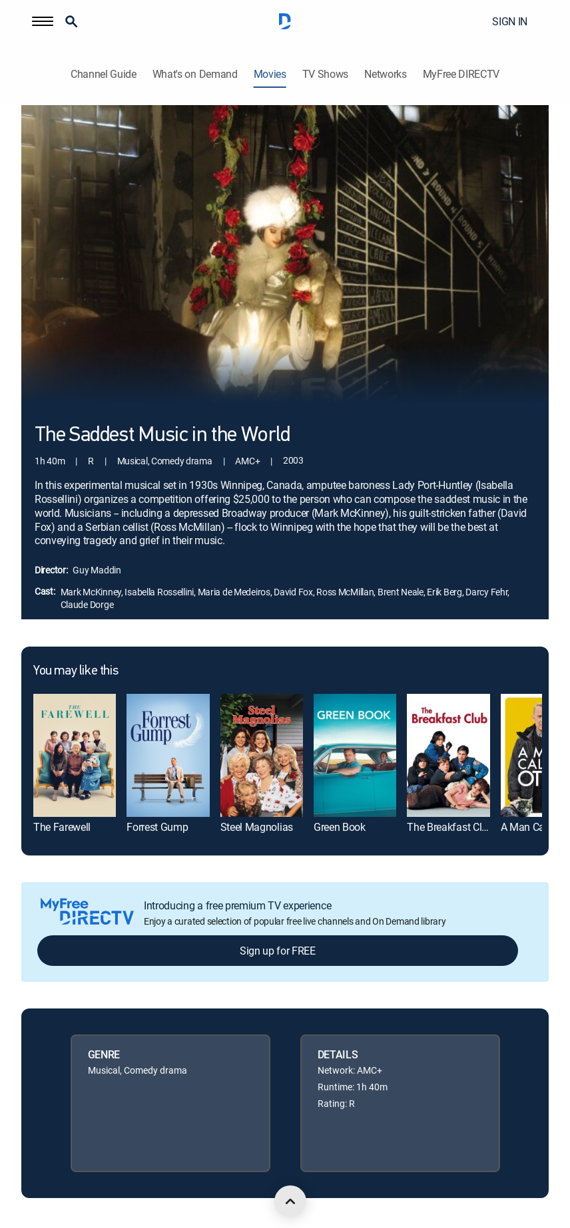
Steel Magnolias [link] (256, 827)
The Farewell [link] (62, 827)
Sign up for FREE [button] (278, 950)
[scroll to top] (290, 1201)
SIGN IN (509, 21)
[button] (42, 21)
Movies (270, 74)
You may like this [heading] (75, 671)
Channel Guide (104, 74)
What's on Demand (195, 74)
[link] (74, 756)
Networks (385, 74)
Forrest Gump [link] (157, 827)
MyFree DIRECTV (461, 74)
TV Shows (325, 74)
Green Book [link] (340, 827)
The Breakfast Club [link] (450, 827)
